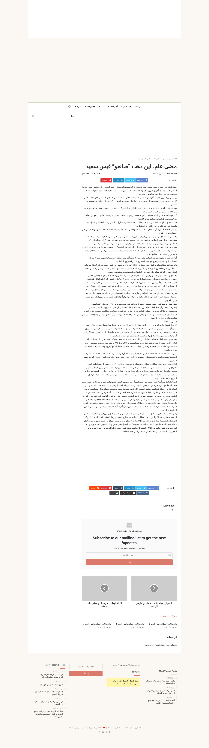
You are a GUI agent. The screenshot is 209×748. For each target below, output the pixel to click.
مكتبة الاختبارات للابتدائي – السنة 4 (97, 624)
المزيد (79, 106)
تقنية (102, 106)
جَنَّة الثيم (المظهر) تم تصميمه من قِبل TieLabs (85, 728)
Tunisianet (173, 174)
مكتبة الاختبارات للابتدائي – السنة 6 (163, 624)
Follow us (135, 672)
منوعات (91, 106)
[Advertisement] (104, 19)
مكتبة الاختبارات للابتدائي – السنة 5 (130, 624)
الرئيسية (138, 106)
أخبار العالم (127, 106)
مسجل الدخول (160, 645)
